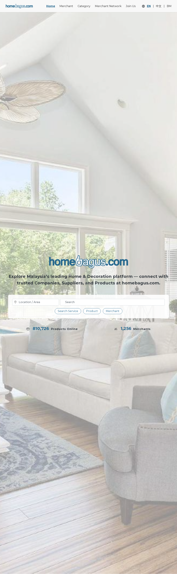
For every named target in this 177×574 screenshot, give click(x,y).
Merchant (66, 6)
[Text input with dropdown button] (112, 302)
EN (149, 6)
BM (169, 6)
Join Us (131, 6)
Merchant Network (108, 6)
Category (84, 6)
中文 (158, 6)
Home (50, 6)
